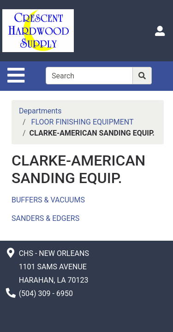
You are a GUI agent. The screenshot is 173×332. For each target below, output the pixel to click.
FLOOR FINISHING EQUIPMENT (82, 122)
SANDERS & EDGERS (45, 218)
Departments (40, 111)
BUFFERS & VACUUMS (48, 200)
